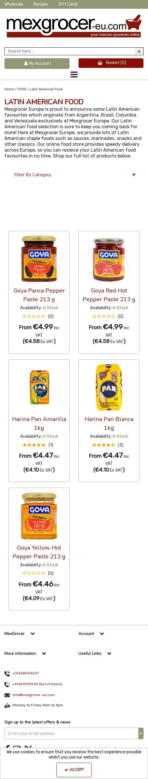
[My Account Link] (37, 63)
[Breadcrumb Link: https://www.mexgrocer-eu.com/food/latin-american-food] (46, 89)
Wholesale (13, 4)
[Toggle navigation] (74, 74)
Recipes (40, 4)
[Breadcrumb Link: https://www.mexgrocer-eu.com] (9, 89)
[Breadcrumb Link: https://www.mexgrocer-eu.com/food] (22, 89)
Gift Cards (68, 4)
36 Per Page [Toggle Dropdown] (20, 225)
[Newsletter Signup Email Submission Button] (141, 733)
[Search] (70, 51)
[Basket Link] (111, 63)
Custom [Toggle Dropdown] (47, 225)
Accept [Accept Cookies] (74, 770)
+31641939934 (25, 684)
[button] (39, 316)
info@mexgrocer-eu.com (34, 695)
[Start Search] (139, 51)
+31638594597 (26, 673)
